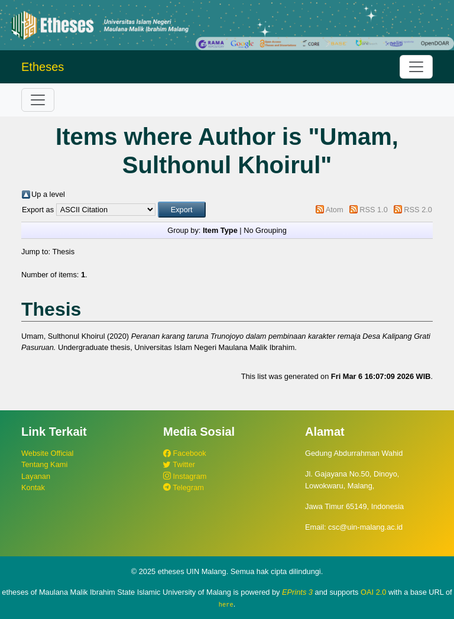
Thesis (63, 251)
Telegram (183, 487)
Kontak (33, 487)
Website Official (47, 453)
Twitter (179, 464)
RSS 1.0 (373, 209)
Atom (334, 209)
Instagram (184, 476)
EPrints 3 (297, 592)
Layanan (35, 476)
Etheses (42, 66)
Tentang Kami (44, 464)
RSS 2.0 (418, 209)
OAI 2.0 (373, 592)
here (226, 604)
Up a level (48, 194)
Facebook (184, 453)
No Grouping (265, 230)
